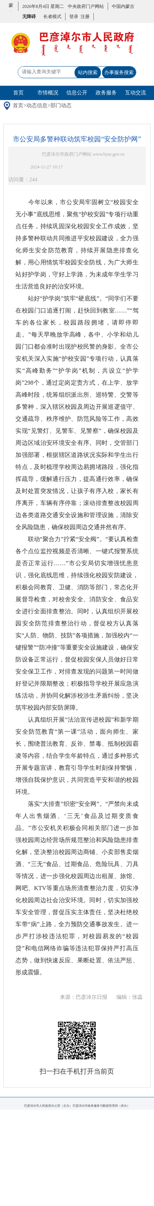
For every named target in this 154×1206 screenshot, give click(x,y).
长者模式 (52, 16)
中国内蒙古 (123, 6)
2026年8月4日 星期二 (43, 6)
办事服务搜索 (119, 72)
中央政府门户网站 (86, 6)
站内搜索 (88, 72)
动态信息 (36, 105)
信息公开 (76, 93)
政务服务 (106, 93)
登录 (73, 16)
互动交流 (135, 93)
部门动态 (61, 105)
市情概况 (47, 93)
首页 (18, 93)
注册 (84, 16)
